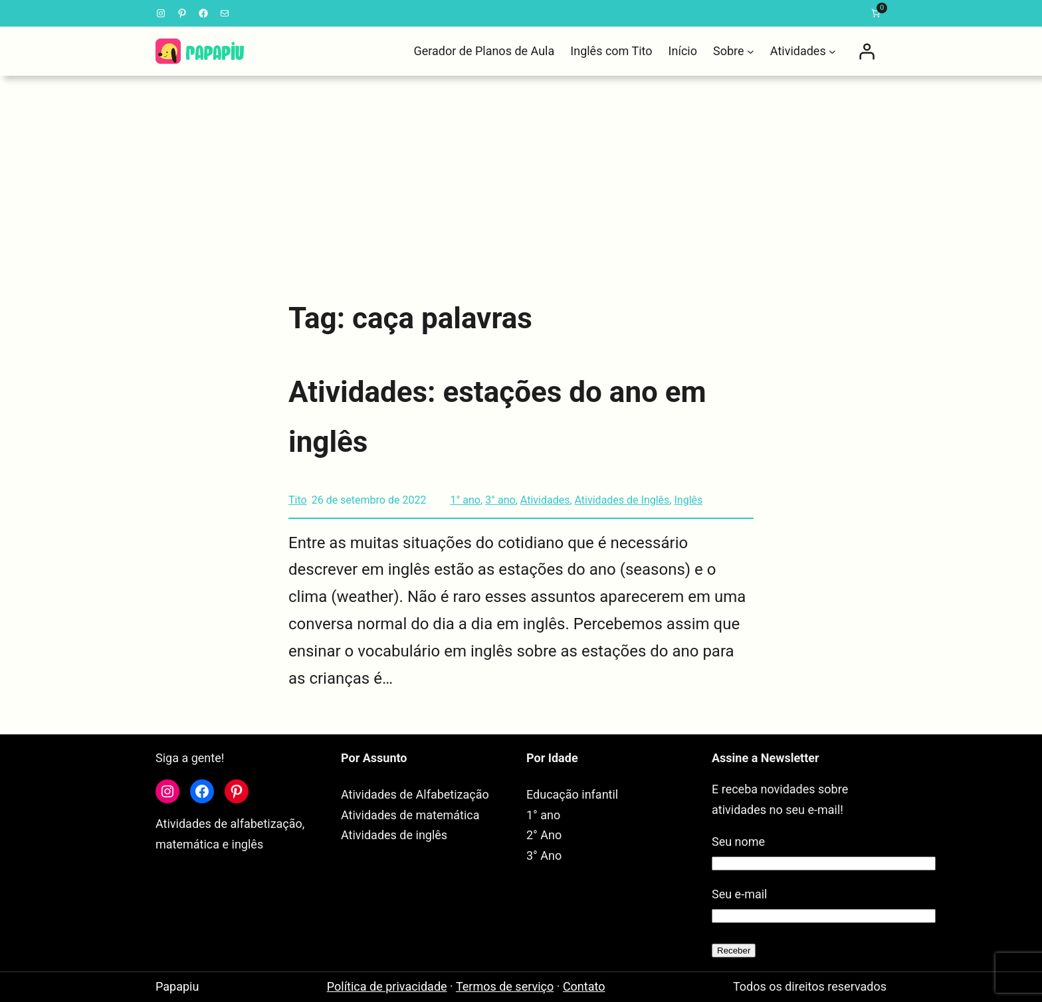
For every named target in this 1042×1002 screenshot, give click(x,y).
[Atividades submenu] (832, 51)
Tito (297, 500)
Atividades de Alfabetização (415, 794)
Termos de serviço (505, 986)
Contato (584, 986)
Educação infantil (572, 794)
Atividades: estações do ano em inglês (497, 417)
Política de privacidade (387, 986)
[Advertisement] (521, 179)
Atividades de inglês (394, 835)
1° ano (465, 500)
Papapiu (177, 986)
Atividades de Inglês (622, 500)
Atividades (545, 500)
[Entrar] (866, 51)
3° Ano (544, 855)
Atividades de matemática (410, 815)
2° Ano (544, 835)
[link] (875, 13)
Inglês (688, 500)
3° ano (500, 500)
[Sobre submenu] (750, 51)
